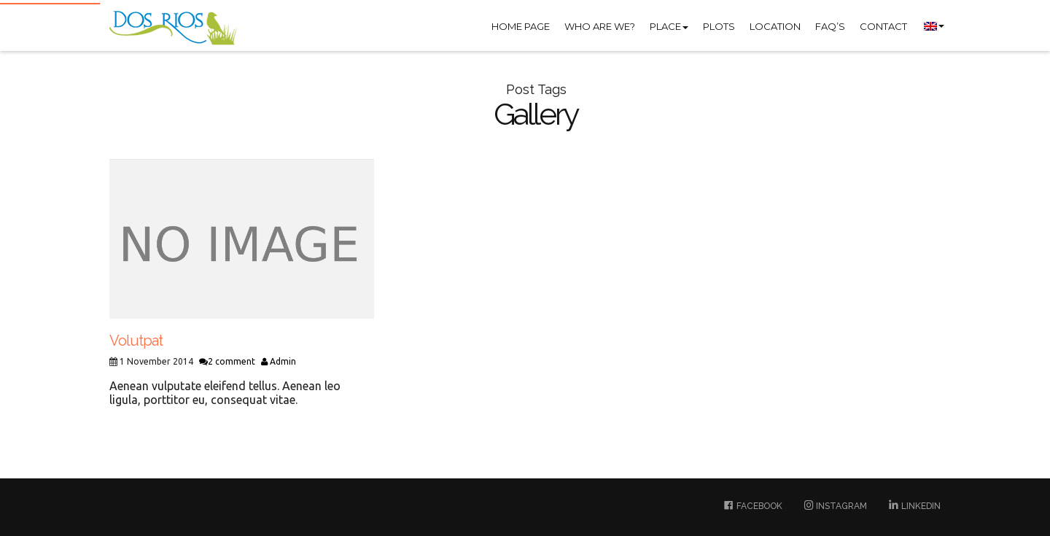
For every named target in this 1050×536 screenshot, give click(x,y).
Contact (883, 26)
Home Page (520, 26)
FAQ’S (830, 26)
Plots (719, 26)
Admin (278, 361)
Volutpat (136, 340)
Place (669, 26)
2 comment (227, 361)
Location (775, 26)
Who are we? (599, 26)
